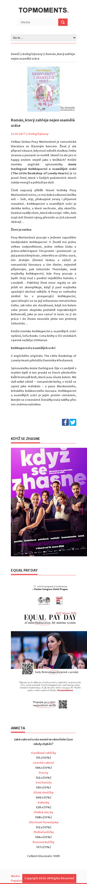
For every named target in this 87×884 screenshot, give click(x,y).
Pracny (43, 773)
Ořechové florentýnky (43, 822)
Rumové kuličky (43, 842)
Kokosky (43, 802)
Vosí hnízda (44, 782)
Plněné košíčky (44, 832)
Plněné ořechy (43, 812)
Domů (15, 54)
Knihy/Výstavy (32, 54)
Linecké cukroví (43, 763)
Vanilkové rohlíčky (43, 753)
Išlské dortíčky (43, 792)
